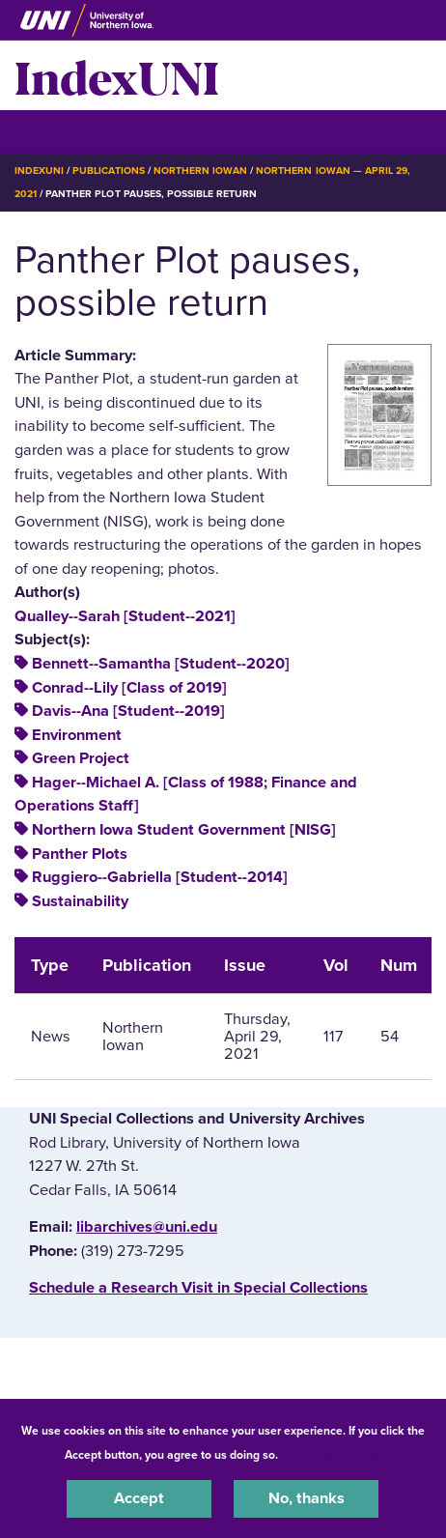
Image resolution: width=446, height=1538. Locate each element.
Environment (77, 735)
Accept (139, 1498)
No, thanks (306, 1498)
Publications (108, 170)
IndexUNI (116, 75)
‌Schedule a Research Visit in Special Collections (198, 1287)
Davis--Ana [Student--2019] (128, 711)
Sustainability (80, 901)
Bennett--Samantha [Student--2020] (161, 663)
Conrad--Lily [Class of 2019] (129, 688)
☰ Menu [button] (48, 131)
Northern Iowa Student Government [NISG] (184, 830)
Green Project (80, 758)
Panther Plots (79, 854)
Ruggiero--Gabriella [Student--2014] (160, 877)
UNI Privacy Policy (332, 1455)
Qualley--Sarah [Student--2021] (125, 616)
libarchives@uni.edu (146, 1227)
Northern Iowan (200, 170)
